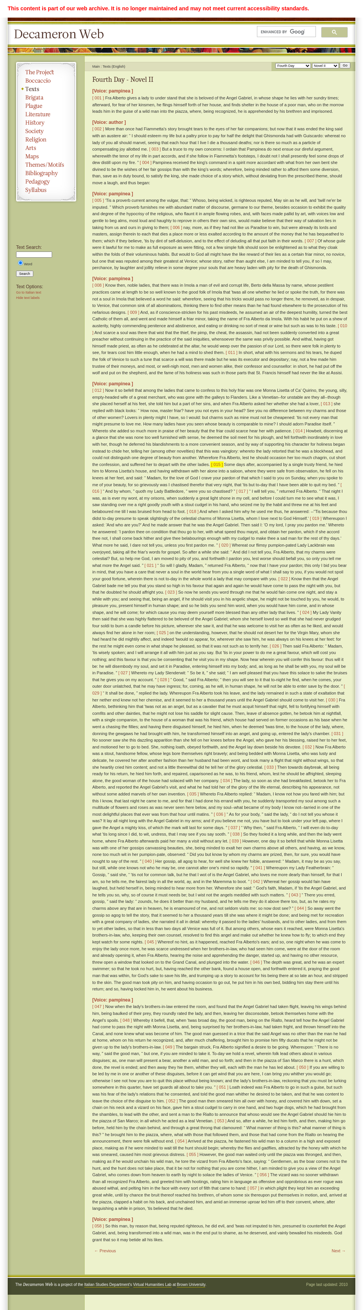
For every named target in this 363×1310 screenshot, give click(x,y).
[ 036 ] (220, 814)
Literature (46, 114)
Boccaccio (46, 80)
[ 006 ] (176, 227)
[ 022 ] (284, 578)
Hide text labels (28, 298)
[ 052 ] (172, 1101)
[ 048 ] (126, 1020)
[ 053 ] (221, 1120)
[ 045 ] (151, 942)
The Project (46, 72)
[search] (282, 31)
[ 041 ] (259, 867)
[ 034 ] (226, 780)
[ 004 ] (146, 162)
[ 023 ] (171, 592)
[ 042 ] (257, 881)
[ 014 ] (299, 431)
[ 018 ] (193, 511)
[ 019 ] (316, 518)
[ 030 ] (332, 700)
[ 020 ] (225, 545)
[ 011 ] (232, 352)
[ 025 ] (162, 632)
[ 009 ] (133, 312)
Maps (46, 156)
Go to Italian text (28, 292)
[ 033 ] (270, 767)
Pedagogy (46, 181)
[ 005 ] (98, 200)
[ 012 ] (98, 390)
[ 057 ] (253, 1188)
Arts (46, 148)
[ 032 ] (308, 747)
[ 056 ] (263, 1174)
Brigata (46, 97)
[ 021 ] (150, 565)
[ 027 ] (124, 672)
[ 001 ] (98, 98)
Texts (46, 89)
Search (24, 274)
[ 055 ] (192, 1154)
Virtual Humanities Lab (152, 1284)
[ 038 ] (236, 834)
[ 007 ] (311, 241)
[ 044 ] (300, 908)
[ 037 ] (234, 827)
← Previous (105, 1250)
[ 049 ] (169, 1047)
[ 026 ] (275, 646)
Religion (46, 139)
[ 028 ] (164, 679)
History (46, 123)
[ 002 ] (98, 129)
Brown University (191, 1284)
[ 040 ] (148, 861)
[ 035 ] (193, 794)
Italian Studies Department (106, 1284)
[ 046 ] (256, 962)
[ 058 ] (98, 1226)
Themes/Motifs (46, 165)
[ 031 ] (337, 733)
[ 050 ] (303, 1067)
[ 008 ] (98, 285)
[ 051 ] (223, 1087)
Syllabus (46, 190)
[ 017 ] (242, 491)
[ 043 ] (295, 895)
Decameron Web (61, 34)
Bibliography (46, 173)
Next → (339, 1250)
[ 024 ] (306, 612)
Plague (46, 106)
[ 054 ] (181, 1141)
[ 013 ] (327, 403)
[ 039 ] (235, 841)
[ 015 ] (217, 464)
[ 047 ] (98, 1006)
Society (46, 131)
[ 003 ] (155, 149)
